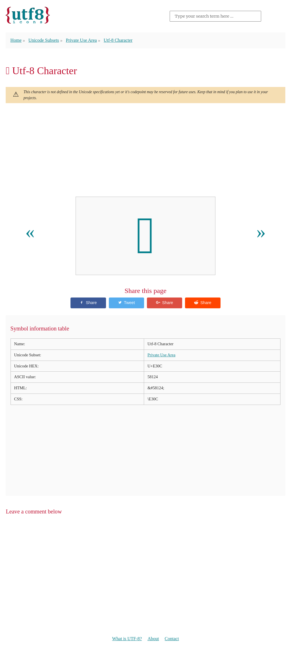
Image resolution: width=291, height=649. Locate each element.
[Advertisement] (145, 150)
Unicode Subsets (43, 40)
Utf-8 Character (118, 40)
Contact (172, 638)
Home (16, 40)
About (153, 638)
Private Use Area (81, 40)
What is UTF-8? (127, 638)
